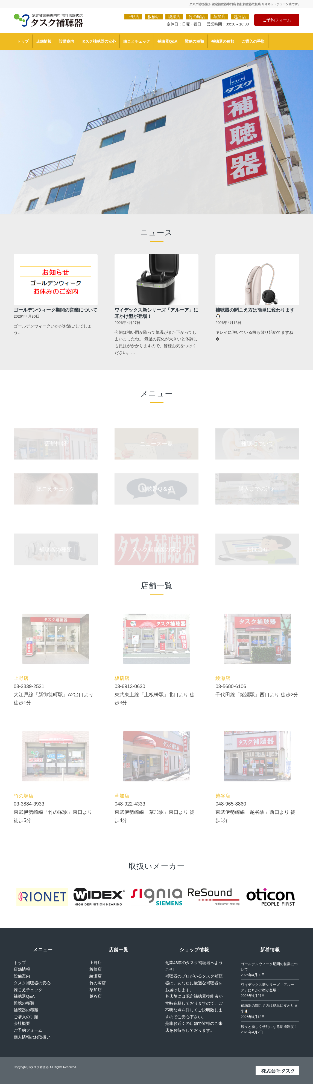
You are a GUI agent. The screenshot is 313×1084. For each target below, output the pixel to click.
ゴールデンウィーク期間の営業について (55, 310)
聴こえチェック (28, 989)
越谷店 (240, 16)
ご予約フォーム (276, 20)
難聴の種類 (24, 1003)
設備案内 (22, 976)
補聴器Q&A (24, 996)
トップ (20, 962)
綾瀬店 (174, 16)
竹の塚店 (197, 16)
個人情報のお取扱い (32, 1037)
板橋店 (154, 16)
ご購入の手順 (26, 1016)
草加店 (219, 16)
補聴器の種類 (26, 1010)
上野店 (133, 16)
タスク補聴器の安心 (32, 983)
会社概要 (22, 1023)
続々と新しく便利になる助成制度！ (269, 1027)
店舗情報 (22, 969)
